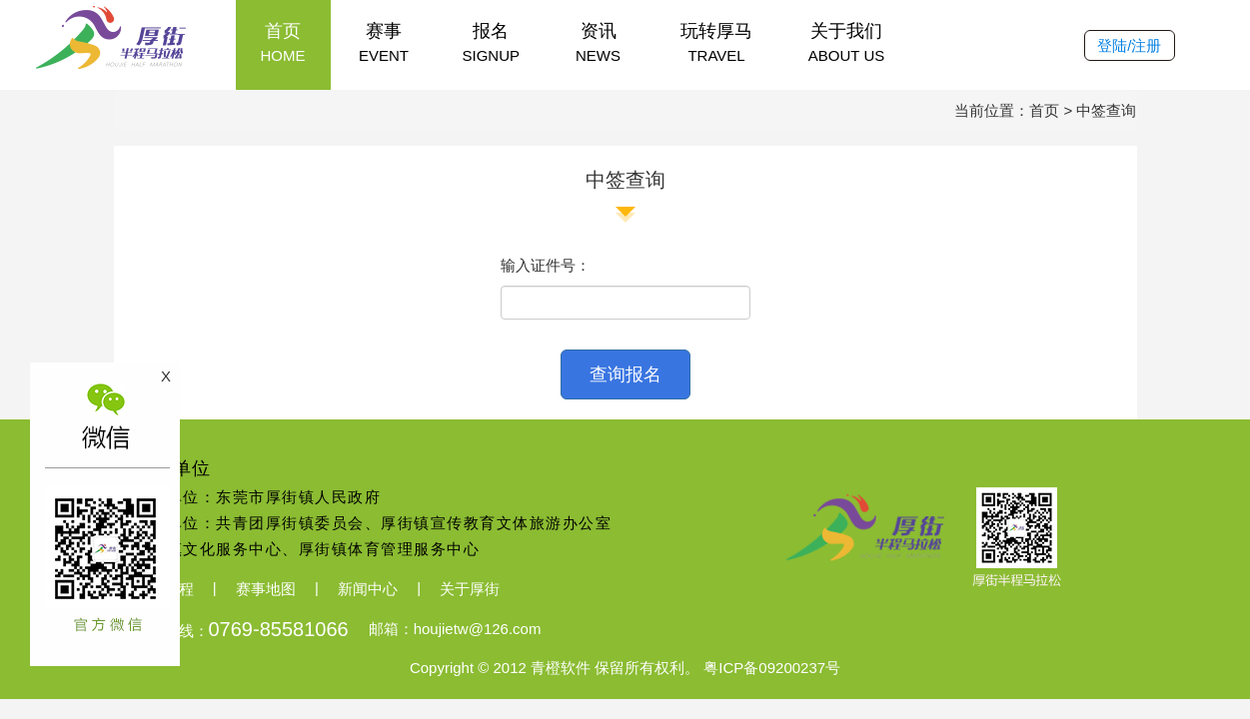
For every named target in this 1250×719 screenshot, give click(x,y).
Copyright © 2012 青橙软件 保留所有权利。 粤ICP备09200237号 (625, 668)
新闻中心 (368, 588)
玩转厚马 (716, 43)
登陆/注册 (1129, 45)
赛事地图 (266, 588)
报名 (492, 43)
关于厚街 (470, 588)
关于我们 (846, 43)
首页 (283, 43)
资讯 (598, 43)
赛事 (384, 43)
